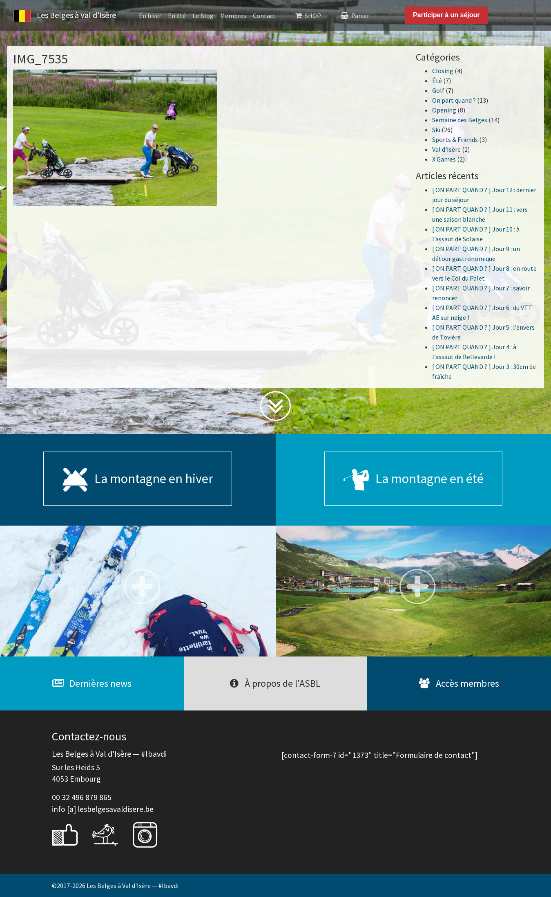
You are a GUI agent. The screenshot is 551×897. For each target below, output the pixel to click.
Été (437, 80)
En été (177, 15)
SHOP (313, 15)
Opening (444, 110)
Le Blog (203, 15)
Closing (442, 71)
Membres (233, 15)
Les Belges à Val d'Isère (64, 16)
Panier (360, 15)
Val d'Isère (446, 149)
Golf (438, 90)
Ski (436, 130)
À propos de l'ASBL (275, 683)
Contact (264, 15)
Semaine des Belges (459, 120)
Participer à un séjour (446, 14)
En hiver (150, 15)
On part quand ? (454, 100)
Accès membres (459, 683)
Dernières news (92, 683)
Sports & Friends (455, 139)
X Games (444, 159)
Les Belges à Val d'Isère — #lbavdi (132, 885)
